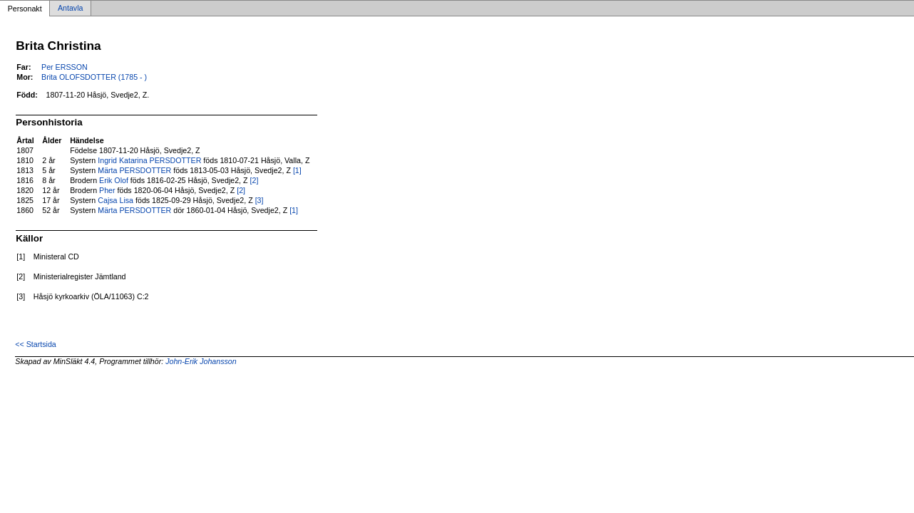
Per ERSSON (64, 67)
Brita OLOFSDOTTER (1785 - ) (94, 77)
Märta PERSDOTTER (134, 170)
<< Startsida (35, 344)
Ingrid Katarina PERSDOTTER (149, 160)
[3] (259, 200)
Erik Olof (113, 180)
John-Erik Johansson (201, 361)
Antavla (70, 8)
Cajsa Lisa (115, 200)
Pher (107, 190)
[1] (297, 170)
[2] (254, 180)
